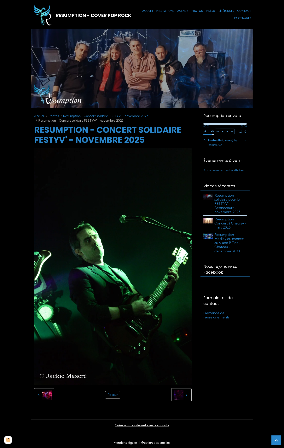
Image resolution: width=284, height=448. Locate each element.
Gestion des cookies (156, 443)
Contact (244, 11)
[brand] (78, 14)
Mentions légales (125, 443)
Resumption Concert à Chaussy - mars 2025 (231, 223)
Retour (113, 395)
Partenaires (242, 18)
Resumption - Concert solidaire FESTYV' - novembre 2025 (105, 116)
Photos (197, 11)
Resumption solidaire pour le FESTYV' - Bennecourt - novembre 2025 (228, 204)
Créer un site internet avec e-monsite (142, 425)
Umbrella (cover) (222, 142)
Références (226, 11)
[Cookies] (8, 440)
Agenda (182, 11)
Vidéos (211, 11)
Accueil (147, 11)
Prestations (165, 11)
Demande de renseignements (216, 315)
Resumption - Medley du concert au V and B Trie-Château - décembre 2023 (230, 243)
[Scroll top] (276, 440)
